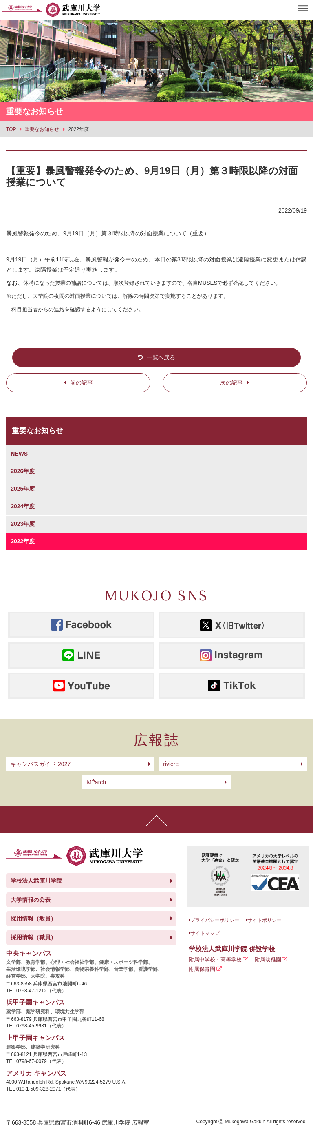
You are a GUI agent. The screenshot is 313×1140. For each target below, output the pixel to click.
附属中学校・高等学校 (215, 959)
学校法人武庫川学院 (36, 880)
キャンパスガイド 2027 (41, 764)
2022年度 (23, 541)
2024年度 (23, 506)
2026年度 (23, 471)
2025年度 (23, 488)
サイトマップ (205, 933)
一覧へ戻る (161, 357)
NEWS (19, 453)
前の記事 (81, 382)
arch (96, 782)
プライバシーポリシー (214, 920)
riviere (171, 764)
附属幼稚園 (268, 959)
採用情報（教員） (33, 918)
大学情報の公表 (31, 900)
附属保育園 (202, 969)
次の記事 (231, 382)
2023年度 (23, 523)
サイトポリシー (264, 920)
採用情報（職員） (33, 937)
